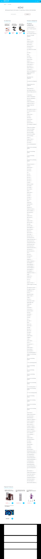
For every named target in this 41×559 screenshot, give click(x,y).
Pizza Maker (29, 332)
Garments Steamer (30, 310)
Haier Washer (29, 442)
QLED (28, 252)
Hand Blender (29, 314)
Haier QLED (29, 254)
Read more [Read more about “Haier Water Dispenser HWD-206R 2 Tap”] (24, 503)
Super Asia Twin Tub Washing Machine (31, 409)
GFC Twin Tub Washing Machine (32, 392)
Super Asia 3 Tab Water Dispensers (30, 36)
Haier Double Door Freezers (31, 109)
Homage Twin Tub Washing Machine (31, 401)
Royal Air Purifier (29, 59)
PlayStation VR (29, 207)
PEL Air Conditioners (30, 432)
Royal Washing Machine (30, 464)
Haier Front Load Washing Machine (31, 152)
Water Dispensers (29, 470)
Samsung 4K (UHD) (30, 46)
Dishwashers (29, 100)
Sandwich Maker (29, 335)
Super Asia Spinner (30, 350)
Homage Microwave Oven (31, 242)
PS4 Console (29, 169)
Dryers (28, 112)
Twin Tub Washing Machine (31, 386)
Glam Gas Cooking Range (31, 98)
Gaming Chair (29, 202)
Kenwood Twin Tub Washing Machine (31, 405)
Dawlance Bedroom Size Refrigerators (31, 73)
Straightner (28, 337)
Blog (4, 541)
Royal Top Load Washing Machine (31, 375)
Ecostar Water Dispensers (31, 474)
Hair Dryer (28, 312)
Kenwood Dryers (29, 119)
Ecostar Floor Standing (30, 129)
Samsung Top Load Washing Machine (31, 379)
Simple (28, 274)
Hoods (28, 219)
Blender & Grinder (29, 295)
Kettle (28, 322)
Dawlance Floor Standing (31, 127)
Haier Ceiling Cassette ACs (31, 90)
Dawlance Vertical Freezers (31, 414)
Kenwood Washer (29, 444)
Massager (28, 327)
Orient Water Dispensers (30, 479)
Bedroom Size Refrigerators (31, 71)
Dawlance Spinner (29, 347)
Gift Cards (28, 205)
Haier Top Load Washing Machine (31, 359)
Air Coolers (28, 52)
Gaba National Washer (30, 439)
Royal (28, 54)
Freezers (28, 137)
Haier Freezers (29, 140)
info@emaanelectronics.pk (8, 532)
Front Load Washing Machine (31, 144)
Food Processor (29, 309)
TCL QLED (28, 257)
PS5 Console (29, 170)
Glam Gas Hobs (29, 217)
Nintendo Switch (29, 167)
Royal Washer (29, 447)
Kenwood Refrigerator (30, 267)
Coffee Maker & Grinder (30, 300)
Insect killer (28, 224)
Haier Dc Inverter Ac (30, 424)
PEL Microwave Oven (30, 245)
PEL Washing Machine (30, 462)
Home (5, 4)
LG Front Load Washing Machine (30, 156)
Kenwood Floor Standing (31, 134)
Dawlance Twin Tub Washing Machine (31, 389)
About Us (5, 538)
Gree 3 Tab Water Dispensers (31, 33)
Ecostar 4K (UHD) (29, 42)
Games (28, 190)
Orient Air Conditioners (30, 429)
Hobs (28, 214)
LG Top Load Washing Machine (32, 362)
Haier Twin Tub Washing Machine (30, 396)
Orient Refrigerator (30, 269)
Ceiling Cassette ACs (30, 88)
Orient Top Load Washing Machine (31, 366)
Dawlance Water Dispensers (31, 472)
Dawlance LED (29, 276)
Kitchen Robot (29, 325)
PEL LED (28, 279)
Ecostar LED (29, 277)
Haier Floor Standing (30, 132)
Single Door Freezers (30, 282)
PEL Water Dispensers (30, 480)
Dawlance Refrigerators (30, 261)
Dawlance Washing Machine (31, 452)
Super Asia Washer (30, 449)
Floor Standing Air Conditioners (31, 124)
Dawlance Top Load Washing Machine (31, 355)
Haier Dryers (29, 117)
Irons (28, 319)
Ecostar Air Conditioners (30, 421)
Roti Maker (28, 334)
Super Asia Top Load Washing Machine (31, 383)
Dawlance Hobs (29, 215)
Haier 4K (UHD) (29, 44)
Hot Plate (28, 317)
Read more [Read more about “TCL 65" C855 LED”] (12, 518)
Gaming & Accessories (30, 164)
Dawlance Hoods (29, 220)
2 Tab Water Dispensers (30, 27)
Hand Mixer (29, 315)
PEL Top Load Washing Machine (30, 370)
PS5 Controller (29, 187)
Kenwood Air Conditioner (31, 427)
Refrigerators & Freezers (31, 272)
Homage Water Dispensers (31, 477)
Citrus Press (29, 299)
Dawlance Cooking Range (31, 96)
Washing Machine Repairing (8, 556)
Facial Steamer (29, 307)
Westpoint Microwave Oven (31, 247)
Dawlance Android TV (30, 62)
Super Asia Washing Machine (31, 467)
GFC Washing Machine (30, 454)
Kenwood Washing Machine (31, 459)
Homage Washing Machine (31, 457)
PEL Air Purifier (29, 57)
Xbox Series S (29, 179)
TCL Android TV (29, 69)
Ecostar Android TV (30, 64)
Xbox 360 (28, 174)
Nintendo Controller (30, 184)
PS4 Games (29, 195)
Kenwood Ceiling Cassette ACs (31, 91)
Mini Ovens (28, 329)
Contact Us (5, 540)
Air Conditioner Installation (8, 557)
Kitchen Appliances (30, 227)
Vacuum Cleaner (29, 340)
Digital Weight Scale (30, 302)
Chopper (28, 297)
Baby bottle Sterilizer (30, 294)
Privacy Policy (6, 545)
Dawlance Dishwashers (30, 101)
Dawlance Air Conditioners (31, 419)
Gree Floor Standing (30, 130)
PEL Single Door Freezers (31, 289)
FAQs (5, 548)
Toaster (28, 339)
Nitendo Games (29, 192)
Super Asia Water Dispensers (31, 482)
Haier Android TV (29, 66)
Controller (28, 182)
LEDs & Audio (29, 234)
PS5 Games (29, 197)
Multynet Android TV (30, 67)
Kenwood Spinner (29, 349)
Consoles (28, 165)
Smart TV (28, 342)
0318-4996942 (6, 530)
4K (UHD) (28, 39)
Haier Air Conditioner (30, 210)
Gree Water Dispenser (30, 475)
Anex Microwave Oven (30, 237)
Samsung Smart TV (30, 344)
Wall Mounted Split (30, 417)
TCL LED (28, 281)
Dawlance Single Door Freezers (32, 284)
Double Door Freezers (30, 103)
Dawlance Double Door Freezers (30, 106)
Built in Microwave (30, 229)
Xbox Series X (29, 180)
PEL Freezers (29, 142)
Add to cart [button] (10, 33)
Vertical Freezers (29, 412)
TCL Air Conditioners (30, 434)
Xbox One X (29, 177)
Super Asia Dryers (29, 122)
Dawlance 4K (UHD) (30, 41)
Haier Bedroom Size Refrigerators (30, 78)
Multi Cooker (29, 330)
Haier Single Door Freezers (31, 287)
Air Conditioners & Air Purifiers (31, 49)
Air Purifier (28, 56)
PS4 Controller (29, 185)
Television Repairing (7, 553)
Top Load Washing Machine (31, 352)
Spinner (28, 345)
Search (35, 1)
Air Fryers (28, 292)
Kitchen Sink (29, 230)
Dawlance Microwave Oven (31, 239)
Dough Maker (29, 304)
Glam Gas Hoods (29, 222)
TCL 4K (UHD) (29, 47)
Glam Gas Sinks (29, 232)
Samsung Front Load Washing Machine (31, 160)
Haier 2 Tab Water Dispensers (31, 28)
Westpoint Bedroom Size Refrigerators (31, 85)
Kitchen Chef (29, 324)
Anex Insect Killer (29, 225)
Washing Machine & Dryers (31, 451)
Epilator (28, 305)
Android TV (28, 61)
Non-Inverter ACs (29, 249)
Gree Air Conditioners (30, 422)
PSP (27, 172)
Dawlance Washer (30, 437)
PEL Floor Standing (30, 135)
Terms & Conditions (7, 546)
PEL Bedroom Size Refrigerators (32, 81)
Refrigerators (29, 259)
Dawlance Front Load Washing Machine (31, 148)
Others (28, 200)
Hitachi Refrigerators (30, 264)
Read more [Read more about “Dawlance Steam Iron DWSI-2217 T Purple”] (34, 503)
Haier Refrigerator (29, 262)
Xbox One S (29, 175)
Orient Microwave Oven (30, 244)
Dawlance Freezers (30, 139)
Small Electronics (7, 24)
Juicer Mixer (29, 320)
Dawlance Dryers (29, 114)
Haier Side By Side (29, 212)
